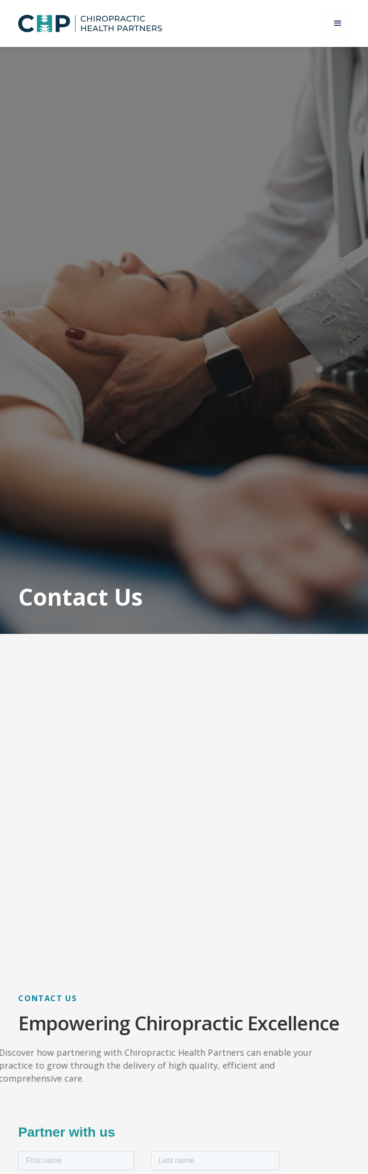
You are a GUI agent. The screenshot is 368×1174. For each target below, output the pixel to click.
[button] (338, 23)
